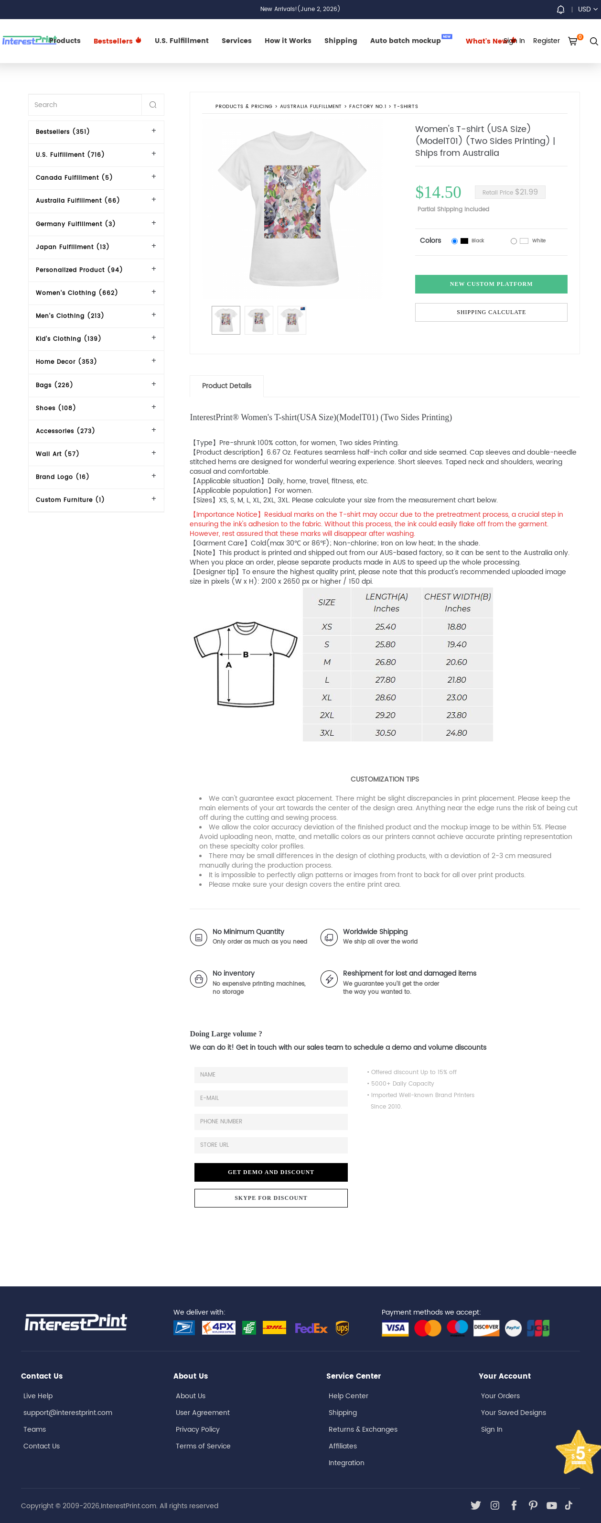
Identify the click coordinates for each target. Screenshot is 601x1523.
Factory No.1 (368, 107)
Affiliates (343, 1446)
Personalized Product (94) (79, 270)
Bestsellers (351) (63, 132)
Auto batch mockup (411, 40)
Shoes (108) (56, 408)
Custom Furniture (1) (70, 500)
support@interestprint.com (67, 1412)
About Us (190, 1396)
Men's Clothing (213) (70, 316)
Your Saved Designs (513, 1412)
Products (65, 40)
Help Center (348, 1396)
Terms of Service (203, 1446)
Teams (34, 1429)
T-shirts (406, 107)
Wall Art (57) (58, 454)
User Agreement (203, 1412)
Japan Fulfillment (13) (73, 247)
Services (237, 40)
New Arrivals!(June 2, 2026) (300, 9)
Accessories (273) (66, 431)
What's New (491, 41)
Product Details (226, 386)
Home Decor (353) (66, 362)
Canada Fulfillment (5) (74, 178)
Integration (347, 1463)
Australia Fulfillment (311, 107)
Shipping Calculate (491, 312)
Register (546, 40)
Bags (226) (55, 385)
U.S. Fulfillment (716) (70, 155)
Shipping (340, 40)
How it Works (288, 40)
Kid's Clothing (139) (69, 339)
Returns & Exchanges (363, 1429)
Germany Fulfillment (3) (76, 224)
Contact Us (41, 1446)
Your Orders (500, 1396)
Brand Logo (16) (63, 477)
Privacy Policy (198, 1429)
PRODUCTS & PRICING (244, 107)
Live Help (38, 1396)
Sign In (492, 1429)
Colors (430, 240)
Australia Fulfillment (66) (78, 201)
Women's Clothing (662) (77, 293)
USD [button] (588, 9)
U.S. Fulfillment (182, 40)
